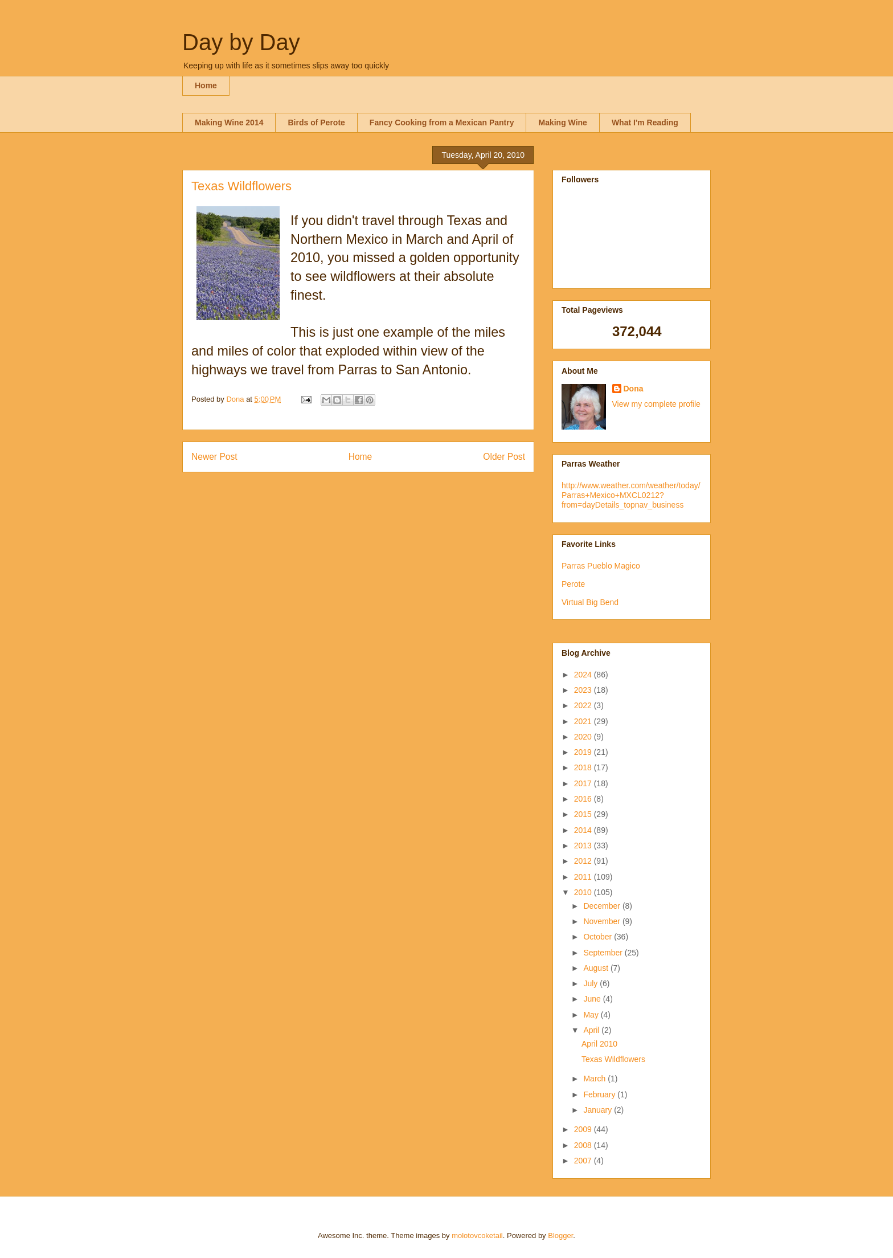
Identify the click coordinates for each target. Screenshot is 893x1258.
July (591, 983)
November (602, 921)
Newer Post (214, 456)
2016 (584, 798)
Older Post (504, 456)
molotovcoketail (477, 1235)
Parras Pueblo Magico (601, 565)
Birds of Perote (316, 122)
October (598, 936)
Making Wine (562, 122)
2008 (584, 1145)
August (596, 968)
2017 (584, 783)
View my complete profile (656, 404)
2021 (584, 721)
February (600, 1094)
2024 (584, 674)
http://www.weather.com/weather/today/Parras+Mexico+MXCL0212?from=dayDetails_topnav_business (631, 495)
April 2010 (599, 1043)
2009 (584, 1129)
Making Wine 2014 (229, 122)
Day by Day (241, 42)
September (603, 952)
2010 (584, 892)
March (595, 1078)
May (591, 1014)
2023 (584, 690)
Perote (573, 584)
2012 (584, 860)
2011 (584, 876)
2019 (584, 752)
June (593, 998)
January (598, 1109)
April (592, 1030)
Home (206, 85)
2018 (584, 767)
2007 (584, 1160)
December (602, 905)
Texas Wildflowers (613, 1059)
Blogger (560, 1235)
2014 (584, 830)
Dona (634, 388)
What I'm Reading (645, 122)
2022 (584, 705)
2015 (584, 814)
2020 (584, 736)
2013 (584, 845)
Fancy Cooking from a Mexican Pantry (442, 122)
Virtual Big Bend (590, 602)
